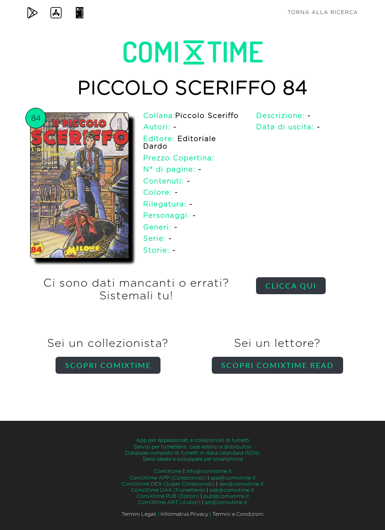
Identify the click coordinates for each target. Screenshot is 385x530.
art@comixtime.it (226, 502)
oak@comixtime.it (231, 490)
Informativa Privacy (184, 514)
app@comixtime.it (233, 478)
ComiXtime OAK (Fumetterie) (168, 490)
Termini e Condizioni (238, 514)
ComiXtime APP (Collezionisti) (167, 478)
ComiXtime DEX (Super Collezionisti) (168, 484)
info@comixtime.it (209, 471)
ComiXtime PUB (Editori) (167, 496)
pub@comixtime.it (226, 496)
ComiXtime (168, 471)
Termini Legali (138, 514)
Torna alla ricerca (323, 12)
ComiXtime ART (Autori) (169, 502)
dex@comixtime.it (241, 484)
